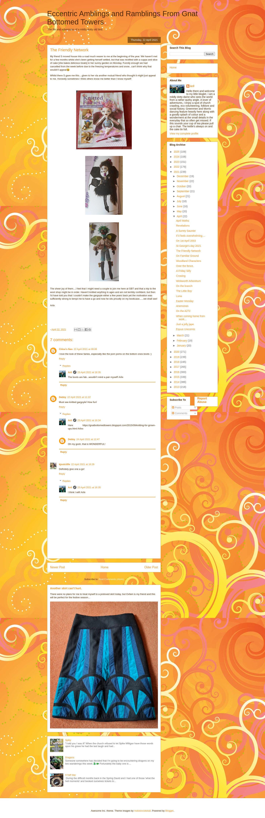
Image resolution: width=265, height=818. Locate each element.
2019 (177, 356)
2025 (177, 151)
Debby (62, 397)
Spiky (68, 740)
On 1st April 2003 (186, 240)
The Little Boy (184, 290)
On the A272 (183, 311)
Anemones (182, 306)
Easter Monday (184, 301)
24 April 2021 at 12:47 (88, 439)
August (181, 196)
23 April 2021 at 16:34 (89, 420)
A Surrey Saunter (186, 230)
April (180, 216)
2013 (177, 386)
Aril (70, 372)
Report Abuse (202, 400)
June (180, 206)
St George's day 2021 (188, 245)
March (181, 335)
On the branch (184, 285)
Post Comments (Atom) (111, 579)
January (182, 345)
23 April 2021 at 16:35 (89, 372)
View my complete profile (184, 133)
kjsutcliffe (64, 464)
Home (105, 567)
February (182, 340)
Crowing (181, 275)
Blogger (169, 810)
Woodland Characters (188, 260)
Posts (176, 407)
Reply (62, 358)
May (179, 211)
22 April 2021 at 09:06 (85, 349)
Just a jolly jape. (185, 324)
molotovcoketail (142, 810)
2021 (177, 171)
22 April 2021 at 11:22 (79, 397)
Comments (179, 413)
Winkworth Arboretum (188, 281)
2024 (177, 156)
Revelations (183, 225)
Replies (66, 365)
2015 (177, 377)
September (183, 191)
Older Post (151, 567)
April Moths (182, 220)
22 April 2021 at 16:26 (83, 464)
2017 (177, 366)
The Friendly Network (188, 250)
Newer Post (57, 567)
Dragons (69, 757)
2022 (177, 166)
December (183, 176)
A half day (70, 774)
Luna (179, 296)
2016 (177, 372)
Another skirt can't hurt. (66, 588)
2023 (177, 161)
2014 (177, 381)
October (182, 186)
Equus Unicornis (185, 329)
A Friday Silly (183, 270)
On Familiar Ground (187, 255)
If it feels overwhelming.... (190, 235)
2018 (177, 361)
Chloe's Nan (66, 349)
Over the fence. (185, 265)
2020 (177, 351)
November (183, 181)
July (179, 201)
